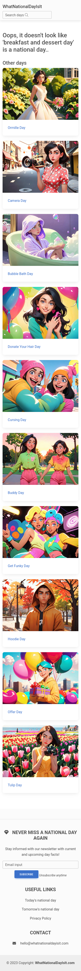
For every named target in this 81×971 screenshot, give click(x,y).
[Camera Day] (40, 175)
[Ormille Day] (40, 102)
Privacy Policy (40, 918)
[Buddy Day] (40, 467)
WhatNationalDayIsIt (22, 6)
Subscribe (26, 874)
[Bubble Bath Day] (40, 248)
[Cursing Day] (40, 394)
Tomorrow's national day (40, 909)
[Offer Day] (40, 686)
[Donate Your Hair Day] (40, 321)
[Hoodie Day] (40, 613)
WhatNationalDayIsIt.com (55, 963)
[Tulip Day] (40, 759)
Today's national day (40, 900)
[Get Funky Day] (40, 540)
